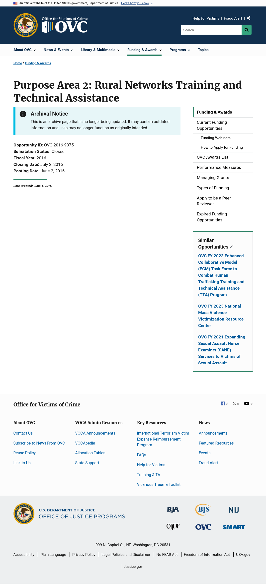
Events (205, 453)
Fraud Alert (233, 18)
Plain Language (53, 554)
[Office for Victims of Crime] (203, 526)
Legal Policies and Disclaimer (125, 554)
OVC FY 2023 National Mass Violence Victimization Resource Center (221, 316)
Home (17, 63)
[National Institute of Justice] (234, 507)
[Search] (211, 30)
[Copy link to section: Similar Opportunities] (231, 246)
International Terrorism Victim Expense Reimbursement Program (163, 439)
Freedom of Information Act (207, 554)
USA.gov (243, 554)
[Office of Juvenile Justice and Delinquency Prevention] (173, 527)
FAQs (141, 455)
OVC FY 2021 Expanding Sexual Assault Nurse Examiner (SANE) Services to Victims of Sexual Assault (221, 349)
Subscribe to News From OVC (39, 443)
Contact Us (23, 433)
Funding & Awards (38, 63)
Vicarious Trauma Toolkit (159, 484)
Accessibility (23, 554)
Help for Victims (205, 18)
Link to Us (22, 462)
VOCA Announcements (95, 433)
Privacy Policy (83, 554)
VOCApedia (85, 443)
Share (250, 19)
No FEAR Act (167, 554)
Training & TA (148, 474)
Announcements (213, 433)
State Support (87, 462)
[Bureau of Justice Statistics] (203, 513)
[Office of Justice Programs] (25, 25)
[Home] (67, 25)
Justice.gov (133, 566)
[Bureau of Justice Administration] (173, 507)
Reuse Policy (24, 453)
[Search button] (247, 30)
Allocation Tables (90, 453)
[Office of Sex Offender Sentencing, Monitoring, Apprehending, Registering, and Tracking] (234, 525)
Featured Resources (216, 443)
